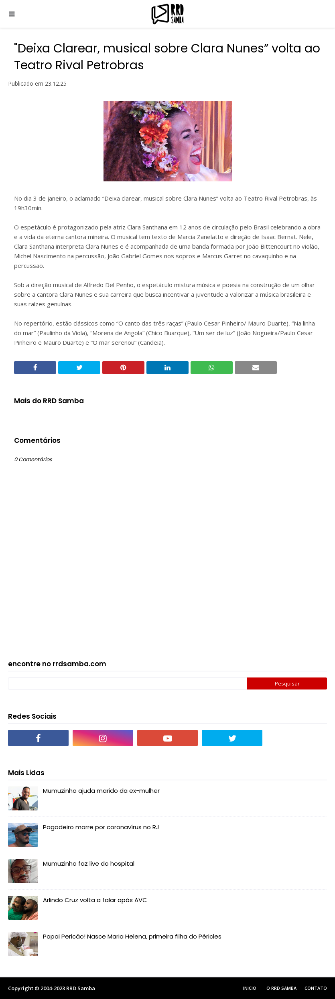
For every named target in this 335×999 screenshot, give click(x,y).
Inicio (249, 988)
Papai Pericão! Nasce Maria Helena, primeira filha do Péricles (132, 936)
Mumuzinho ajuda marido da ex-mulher (101, 790)
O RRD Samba (281, 988)
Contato (316, 988)
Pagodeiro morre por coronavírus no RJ (101, 827)
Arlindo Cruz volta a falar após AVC (95, 900)
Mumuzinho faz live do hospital (88, 863)
